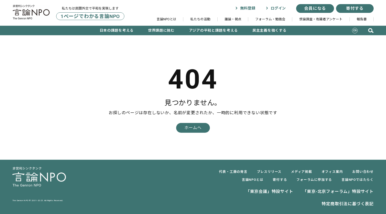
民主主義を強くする (269, 30)
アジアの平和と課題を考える (213, 30)
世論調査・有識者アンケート (320, 19)
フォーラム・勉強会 (270, 19)
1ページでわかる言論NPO (90, 16)
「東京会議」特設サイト (269, 191)
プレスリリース (269, 172)
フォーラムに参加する (314, 180)
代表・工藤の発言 (233, 172)
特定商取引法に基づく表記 (348, 203)
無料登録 (245, 8)
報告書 (362, 19)
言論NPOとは (166, 19)
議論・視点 (233, 19)
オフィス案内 (332, 172)
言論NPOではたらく (357, 180)
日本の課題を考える (117, 30)
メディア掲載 (301, 172)
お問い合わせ (363, 172)
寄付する (354, 8)
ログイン (276, 8)
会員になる (315, 8)
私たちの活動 (200, 19)
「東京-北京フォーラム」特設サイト (338, 191)
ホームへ (193, 127)
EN (355, 30)
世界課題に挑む (161, 30)
